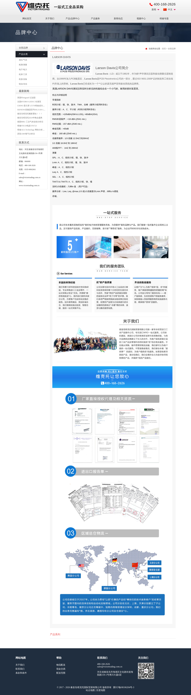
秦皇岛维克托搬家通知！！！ (29, 114)
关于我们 (49, 18)
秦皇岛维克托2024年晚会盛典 (29, 118)
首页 (164, 49)
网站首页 (26, 18)
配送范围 (60, 673)
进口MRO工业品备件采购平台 (50, 7)
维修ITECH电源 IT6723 (27, 126)
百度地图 (100, 690)
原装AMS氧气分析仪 (26, 134)
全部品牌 (32, 48)
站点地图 (90, 690)
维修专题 (164, 18)
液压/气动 (23, 60)
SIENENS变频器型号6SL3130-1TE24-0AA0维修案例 (39, 110)
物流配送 (60, 665)
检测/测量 (23, 65)
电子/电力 (23, 69)
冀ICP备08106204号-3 (123, 687)
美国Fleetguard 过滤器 (26, 98)
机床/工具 (23, 74)
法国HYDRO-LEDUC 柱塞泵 (29, 102)
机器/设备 (23, 79)
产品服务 (95, 18)
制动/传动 (23, 84)
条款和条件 (21, 673)
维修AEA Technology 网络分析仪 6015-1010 (35, 130)
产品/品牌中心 (73, 18)
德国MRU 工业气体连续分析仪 (30, 122)
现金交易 (60, 669)
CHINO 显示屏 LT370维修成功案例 (32, 106)
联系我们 (20, 669)
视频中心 (141, 18)
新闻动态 (118, 18)
